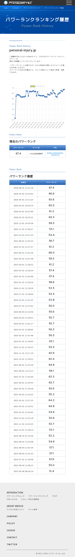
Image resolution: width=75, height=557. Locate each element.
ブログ (54, 496)
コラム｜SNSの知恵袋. (30, 499)
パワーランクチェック (16, 496)
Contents (15, 8)
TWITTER (12, 544)
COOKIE (11, 530)
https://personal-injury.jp (55, 153)
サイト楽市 (32, 509)
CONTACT (12, 537)
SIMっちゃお (12, 499)
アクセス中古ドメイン (16, 509)
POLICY (11, 523)
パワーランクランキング (32, 8)
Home (6, 8)
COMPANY (12, 516)
